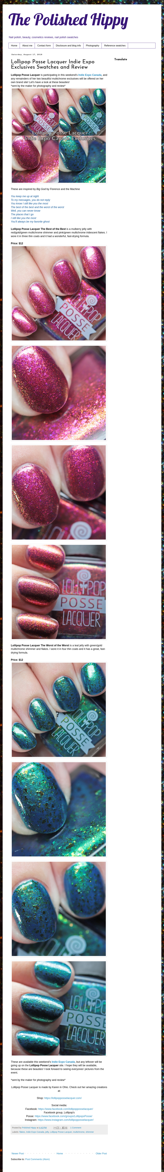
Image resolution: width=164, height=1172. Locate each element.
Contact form (44, 45)
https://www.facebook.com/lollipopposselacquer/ (65, 1109)
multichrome (78, 1132)
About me (27, 45)
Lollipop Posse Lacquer (61, 1132)
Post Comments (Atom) (37, 1159)
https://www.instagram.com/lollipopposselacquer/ (65, 1119)
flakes (22, 1132)
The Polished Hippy (68, 19)
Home (14, 45)
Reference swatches (114, 45)
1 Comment (75, 1127)
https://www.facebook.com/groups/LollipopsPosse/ (63, 1116)
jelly (47, 1132)
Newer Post (18, 1153)
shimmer (90, 1132)
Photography (92, 45)
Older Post (101, 1153)
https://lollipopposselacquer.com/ (63, 1098)
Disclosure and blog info (68, 45)
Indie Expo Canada (89, 74)
